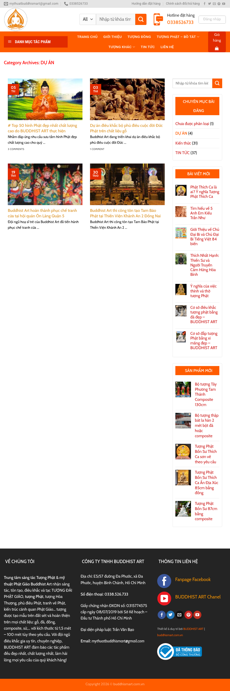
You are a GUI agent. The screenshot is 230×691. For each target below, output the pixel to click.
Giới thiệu (112, 37)
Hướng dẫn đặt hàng (146, 3)
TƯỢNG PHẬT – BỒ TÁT (178, 36)
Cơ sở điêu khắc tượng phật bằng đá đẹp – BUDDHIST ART (204, 314)
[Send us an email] (214, 3)
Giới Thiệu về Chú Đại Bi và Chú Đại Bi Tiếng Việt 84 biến (204, 236)
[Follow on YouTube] (223, 3)
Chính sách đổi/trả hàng (183, 3)
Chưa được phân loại (192, 123)
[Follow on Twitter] (209, 3)
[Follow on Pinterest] (219, 3)
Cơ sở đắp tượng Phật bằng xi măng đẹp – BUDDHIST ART (204, 340)
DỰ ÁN (181, 133)
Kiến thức (183, 143)
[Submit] (140, 19)
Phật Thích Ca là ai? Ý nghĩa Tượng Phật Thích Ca (204, 192)
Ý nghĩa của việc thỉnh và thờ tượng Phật (203, 291)
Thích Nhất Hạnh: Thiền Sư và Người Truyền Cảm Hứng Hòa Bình (204, 265)
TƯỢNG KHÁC (121, 46)
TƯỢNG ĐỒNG (139, 37)
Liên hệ (167, 47)
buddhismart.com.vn (170, 635)
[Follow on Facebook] (204, 3)
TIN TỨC (148, 47)
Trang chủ (87, 37)
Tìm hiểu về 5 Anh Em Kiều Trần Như (201, 213)
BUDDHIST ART (193, 629)
